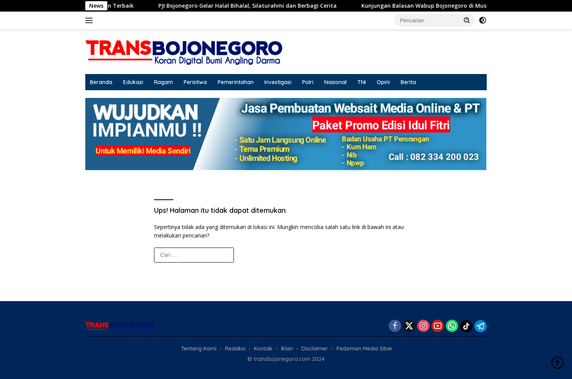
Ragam (163, 82)
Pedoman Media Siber (365, 348)
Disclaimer (314, 348)
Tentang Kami (199, 348)
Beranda (101, 82)
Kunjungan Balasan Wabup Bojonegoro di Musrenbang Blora (454, 5)
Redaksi (235, 348)
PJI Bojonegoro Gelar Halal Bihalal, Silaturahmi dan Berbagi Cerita (258, 5)
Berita (408, 82)
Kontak (263, 348)
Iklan (287, 348)
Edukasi (133, 82)
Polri (307, 82)
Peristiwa (195, 82)
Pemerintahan (236, 82)
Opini (383, 82)
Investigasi (277, 82)
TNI (361, 82)
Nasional (335, 82)
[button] (467, 20)
